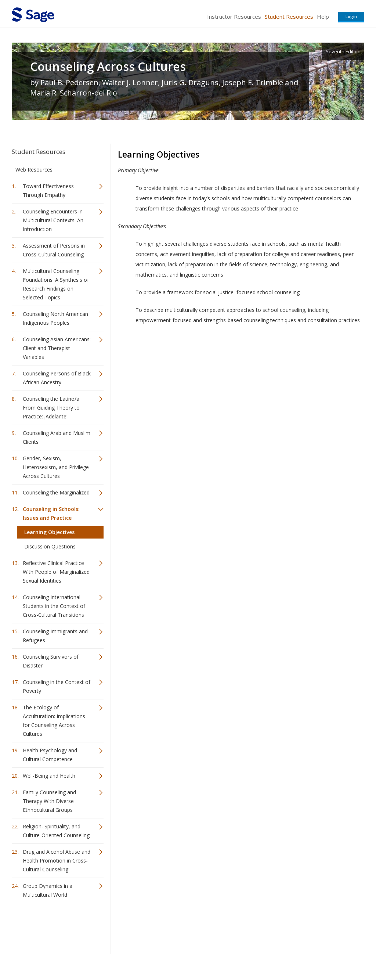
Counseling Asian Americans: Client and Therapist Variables (57, 348)
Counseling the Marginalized (56, 492)
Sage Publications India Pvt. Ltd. (118, 926)
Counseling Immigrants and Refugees (55, 636)
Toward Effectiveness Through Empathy (48, 190)
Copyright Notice (275, 926)
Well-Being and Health (49, 775)
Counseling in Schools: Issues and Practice (51, 513)
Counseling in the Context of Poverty (56, 686)
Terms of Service (230, 926)
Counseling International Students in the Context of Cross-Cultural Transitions (54, 606)
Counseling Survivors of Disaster (51, 661)
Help (323, 16)
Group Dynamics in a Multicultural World (47, 890)
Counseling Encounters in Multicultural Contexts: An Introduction (53, 220)
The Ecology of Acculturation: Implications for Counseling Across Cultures (54, 720)
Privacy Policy (316, 926)
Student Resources (289, 16)
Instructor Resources (234, 16)
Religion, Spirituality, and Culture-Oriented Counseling (56, 831)
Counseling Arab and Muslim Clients (56, 437)
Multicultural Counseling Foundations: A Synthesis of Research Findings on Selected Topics (56, 284)
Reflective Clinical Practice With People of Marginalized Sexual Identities (56, 571)
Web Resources (34, 169)
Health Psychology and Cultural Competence (50, 755)
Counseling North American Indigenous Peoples (55, 318)
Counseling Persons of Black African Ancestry (57, 378)
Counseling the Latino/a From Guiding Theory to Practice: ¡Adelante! (51, 407)
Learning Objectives (49, 532)
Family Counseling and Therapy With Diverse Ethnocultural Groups (49, 801)
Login (351, 16)
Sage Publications (53, 926)
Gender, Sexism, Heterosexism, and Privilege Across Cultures (56, 467)
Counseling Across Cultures (108, 66)
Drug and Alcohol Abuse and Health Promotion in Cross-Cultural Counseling (56, 860)
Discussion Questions (50, 546)
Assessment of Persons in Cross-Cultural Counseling (54, 250)
